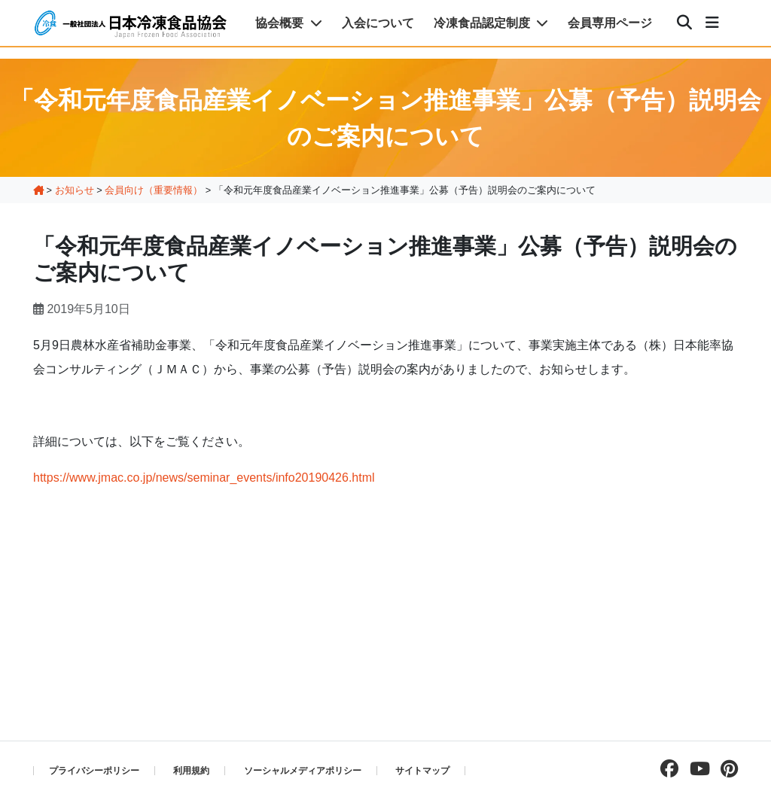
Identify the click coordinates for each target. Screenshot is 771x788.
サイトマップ (422, 770)
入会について (378, 23)
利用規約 (191, 770)
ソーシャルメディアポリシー (302, 770)
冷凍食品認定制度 (491, 23)
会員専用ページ (610, 23)
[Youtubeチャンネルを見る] (696, 768)
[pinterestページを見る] (725, 768)
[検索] (684, 23)
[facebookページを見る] (665, 768)
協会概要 (288, 23)
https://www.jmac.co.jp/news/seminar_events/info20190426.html (204, 477)
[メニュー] (712, 23)
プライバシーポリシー (94, 770)
